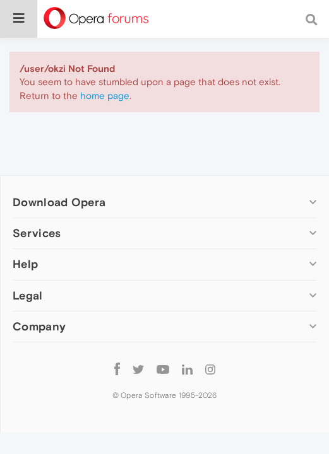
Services (37, 233)
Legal (28, 295)
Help (25, 264)
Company (39, 326)
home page (104, 95)
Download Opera (59, 202)
